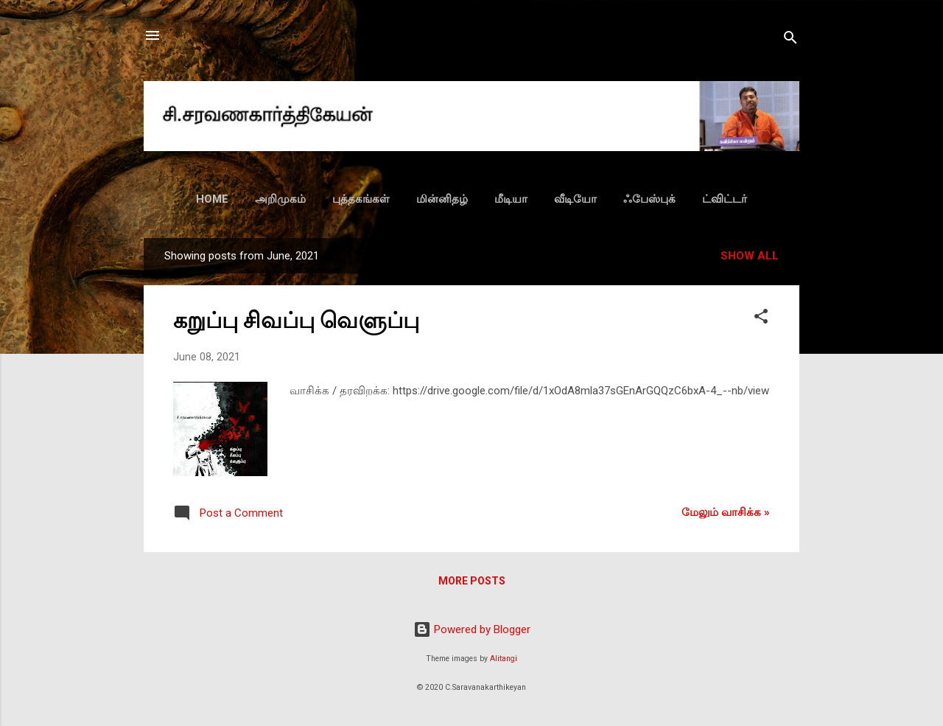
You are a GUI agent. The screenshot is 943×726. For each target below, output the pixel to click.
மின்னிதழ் (442, 199)
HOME (212, 199)
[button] (761, 318)
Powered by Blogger (471, 629)
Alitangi (503, 658)
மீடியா (510, 199)
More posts (471, 581)
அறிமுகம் (280, 199)
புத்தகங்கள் (361, 199)
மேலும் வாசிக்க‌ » (725, 512)
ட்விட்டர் (724, 199)
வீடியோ (575, 199)
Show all (750, 255)
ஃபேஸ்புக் (649, 199)
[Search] (790, 40)
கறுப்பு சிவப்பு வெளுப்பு (296, 320)
